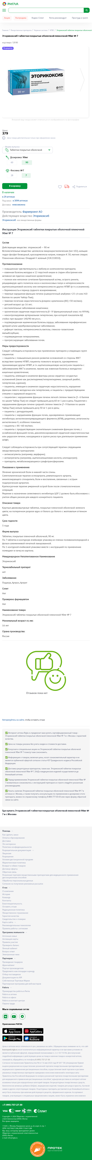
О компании (8, 891)
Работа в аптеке (9, 994)
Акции (7, 18)
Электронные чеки (10, 955)
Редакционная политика (13, 910)
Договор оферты (10, 869)
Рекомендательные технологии (16, 925)
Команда (6, 897)
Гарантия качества (10, 916)
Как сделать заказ (10, 835)
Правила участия (10, 942)
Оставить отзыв (9, 907)
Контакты (6, 901)
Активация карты (10, 939)
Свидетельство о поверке (14, 919)
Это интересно (9, 844)
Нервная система (40, 30)
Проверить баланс (10, 945)
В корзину (15, 186)
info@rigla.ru (13, 1138)
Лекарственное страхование (15, 913)
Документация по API (12, 978)
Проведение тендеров (12, 962)
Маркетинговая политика (14, 863)
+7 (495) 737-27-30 (12, 1105)
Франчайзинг (8, 965)
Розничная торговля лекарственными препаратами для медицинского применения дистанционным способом (40, 876)
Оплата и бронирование (13, 838)
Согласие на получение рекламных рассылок (22, 884)
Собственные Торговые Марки (16, 981)
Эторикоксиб (41, 216)
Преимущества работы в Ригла (16, 991)
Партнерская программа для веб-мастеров (21, 984)
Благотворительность (12, 904)
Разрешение (7, 857)
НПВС (51, 30)
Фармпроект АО (32, 212)
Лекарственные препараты (21, 30)
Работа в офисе (9, 998)
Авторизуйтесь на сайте (13, 720)
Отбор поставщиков (11, 974)
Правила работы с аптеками (15, 929)
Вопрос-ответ (8, 952)
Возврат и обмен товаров (14, 866)
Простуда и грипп (80, 18)
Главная (5, 30)
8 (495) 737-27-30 (42, 1060)
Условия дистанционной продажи (17, 860)
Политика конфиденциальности (17, 847)
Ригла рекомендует (58, 18)
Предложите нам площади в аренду (18, 971)
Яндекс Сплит (38, 18)
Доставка (6, 841)
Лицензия (6, 853)
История (6, 894)
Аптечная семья (9, 936)
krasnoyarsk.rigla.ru (9, 1050)
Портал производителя (12, 968)
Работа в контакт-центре (13, 1001)
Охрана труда (8, 1004)
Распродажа (20, 18)
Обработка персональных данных (17, 881)
